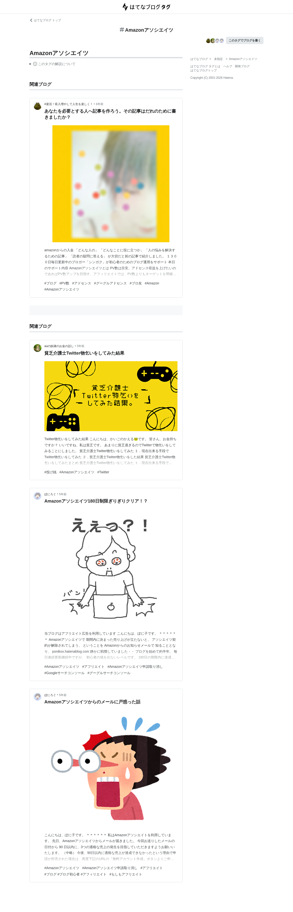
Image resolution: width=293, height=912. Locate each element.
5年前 (81, 346)
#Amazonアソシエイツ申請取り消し (135, 667)
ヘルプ (227, 66)
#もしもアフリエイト (125, 874)
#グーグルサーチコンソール (109, 673)
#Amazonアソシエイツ (61, 289)
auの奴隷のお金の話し (59, 346)
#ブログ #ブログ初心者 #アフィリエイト (75, 874)
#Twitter (103, 472)
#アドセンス (81, 283)
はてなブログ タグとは (205, 66)
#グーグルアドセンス (110, 283)
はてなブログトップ (203, 70)
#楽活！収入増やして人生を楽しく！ (68, 104)
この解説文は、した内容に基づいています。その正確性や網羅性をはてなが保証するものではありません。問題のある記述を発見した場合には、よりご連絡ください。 (52, 64)
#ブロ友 (136, 283)
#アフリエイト (93, 667)
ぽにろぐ (50, 494)
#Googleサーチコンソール (64, 673)
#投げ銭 (50, 472)
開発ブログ (242, 66)
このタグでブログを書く (245, 40)
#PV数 (64, 283)
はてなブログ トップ (45, 20)
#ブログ (50, 283)
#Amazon (152, 283)
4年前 (99, 104)
